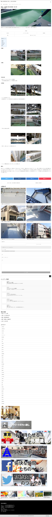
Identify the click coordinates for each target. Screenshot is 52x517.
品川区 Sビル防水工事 (30, 221)
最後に (2, 45)
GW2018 (3, 326)
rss (46, 516)
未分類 (2, 366)
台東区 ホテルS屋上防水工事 (5, 315)
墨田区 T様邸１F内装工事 (30, 239)
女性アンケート (9, 306)
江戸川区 (3, 376)
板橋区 (2, 370)
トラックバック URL (3, 249)
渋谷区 (2, 380)
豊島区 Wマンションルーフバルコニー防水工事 (8, 239)
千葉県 (2, 343)
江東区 (2, 378)
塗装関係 (3, 353)
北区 (2, 341)
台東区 (2, 345)
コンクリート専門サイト (10, 300)
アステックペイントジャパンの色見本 (12, 288)
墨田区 (2, 355)
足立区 (2, 399)
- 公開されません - (5, 257)
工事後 (2, 41)
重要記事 (3, 401)
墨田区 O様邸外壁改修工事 (5, 317)
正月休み (3, 372)
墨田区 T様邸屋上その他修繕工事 (6, 221)
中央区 (2, 339)
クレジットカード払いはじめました (11, 294)
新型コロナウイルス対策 (10, 282)
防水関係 (3, 403)
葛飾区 (2, 395)
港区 (2, 382)
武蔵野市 (3, 374)
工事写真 (2, 44)
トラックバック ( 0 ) (38, 244)
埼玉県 (2, 351)
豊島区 (2, 397)
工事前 (2, 40)
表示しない (4, 38)
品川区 (2, 349)
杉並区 (2, 368)
